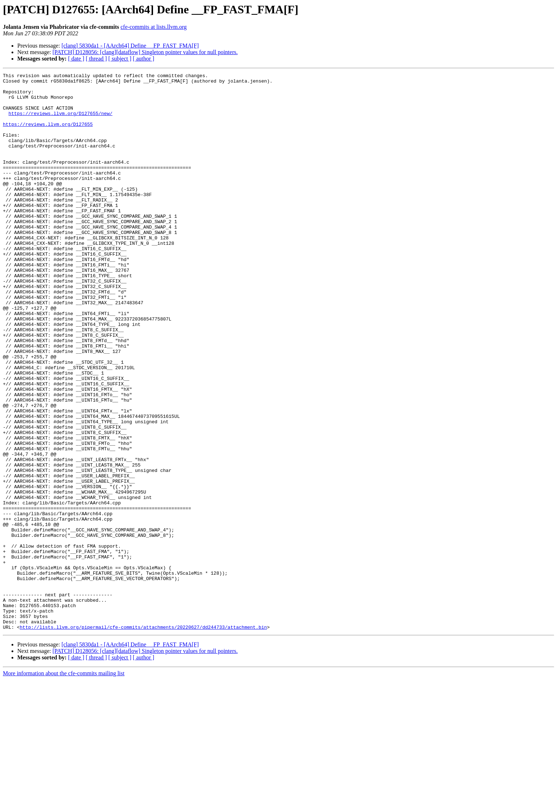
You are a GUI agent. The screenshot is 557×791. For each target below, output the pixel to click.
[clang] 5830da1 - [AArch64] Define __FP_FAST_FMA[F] (130, 46)
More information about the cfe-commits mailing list (64, 785)
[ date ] (76, 59)
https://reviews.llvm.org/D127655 (48, 135)
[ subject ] (119, 59)
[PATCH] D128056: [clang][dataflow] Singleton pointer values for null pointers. (145, 52)
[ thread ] (96, 59)
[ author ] (143, 59)
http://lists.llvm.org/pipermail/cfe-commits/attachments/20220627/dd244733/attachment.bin (143, 738)
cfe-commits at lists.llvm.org (154, 27)
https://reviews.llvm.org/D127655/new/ (61, 122)
